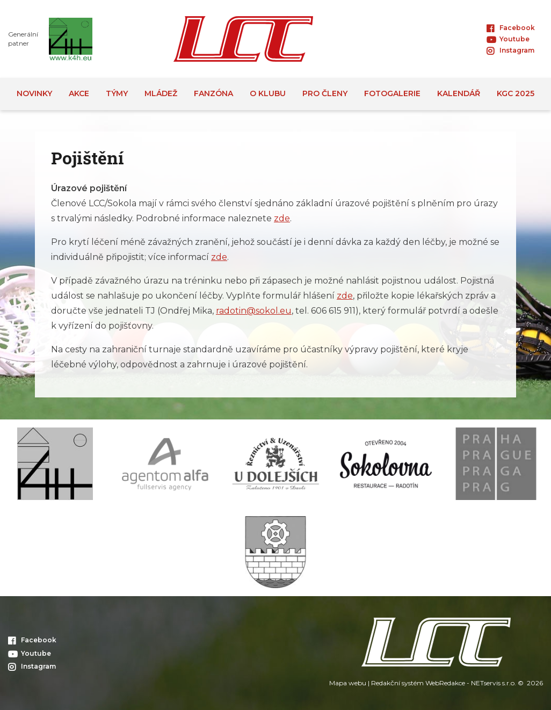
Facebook (511, 28)
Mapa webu (347, 683)
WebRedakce (445, 683)
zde (282, 218)
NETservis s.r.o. (493, 683)
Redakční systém (397, 683)
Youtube (508, 39)
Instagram (510, 50)
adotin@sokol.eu (255, 311)
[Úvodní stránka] (243, 39)
